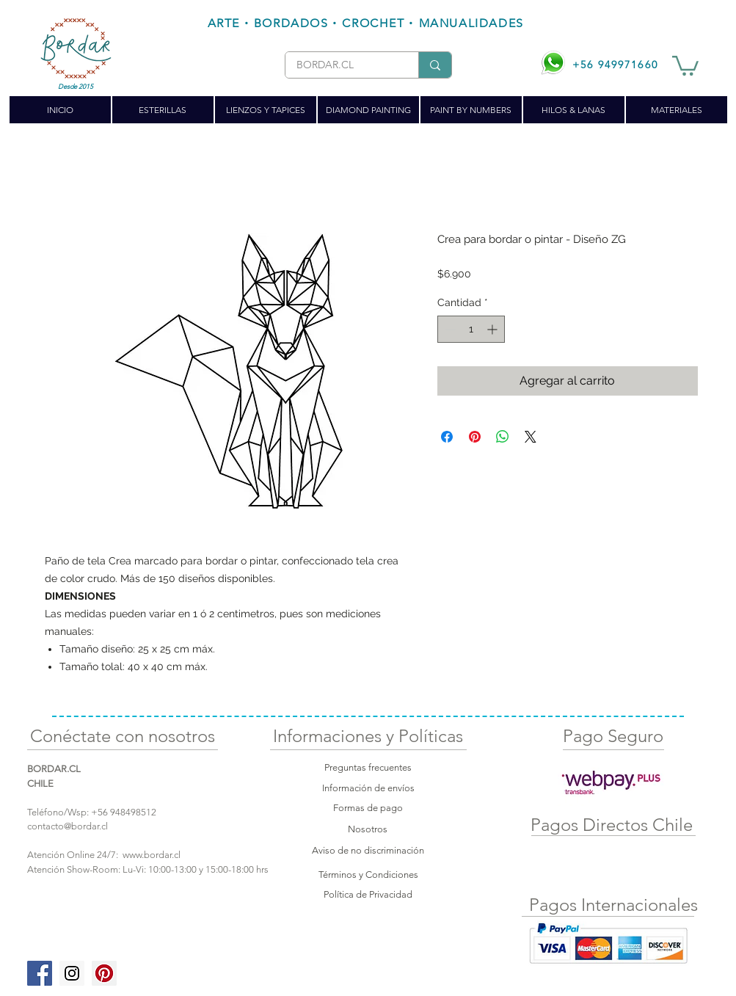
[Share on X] (530, 437)
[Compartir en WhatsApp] (502, 437)
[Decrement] (449, 329)
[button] (685, 65)
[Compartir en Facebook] (447, 437)
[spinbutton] (471, 329)
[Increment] (493, 329)
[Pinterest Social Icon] (104, 973)
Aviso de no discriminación (368, 850)
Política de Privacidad (368, 894)
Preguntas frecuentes (368, 767)
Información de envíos (368, 787)
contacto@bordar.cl (67, 826)
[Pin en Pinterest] (475, 437)
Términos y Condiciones (368, 874)
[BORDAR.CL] (340, 65)
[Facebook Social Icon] (39, 973)
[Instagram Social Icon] (71, 973)
